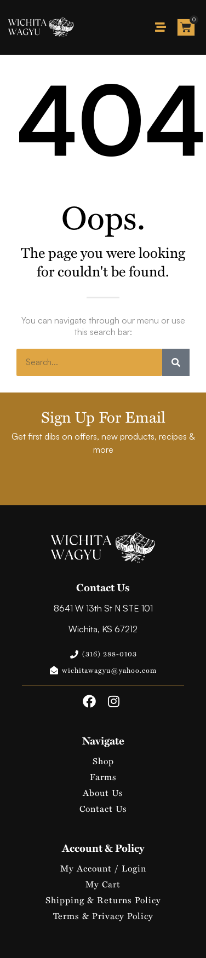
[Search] (176, 362)
